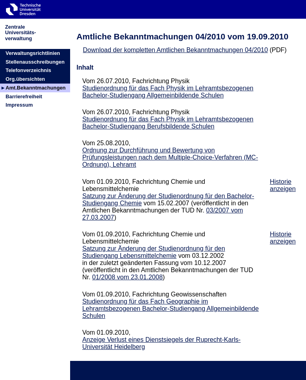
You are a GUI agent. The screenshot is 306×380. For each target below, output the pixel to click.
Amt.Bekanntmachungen (36, 88)
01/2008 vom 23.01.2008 (127, 277)
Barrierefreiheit (24, 96)
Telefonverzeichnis (28, 70)
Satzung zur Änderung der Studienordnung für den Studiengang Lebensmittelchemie (153, 252)
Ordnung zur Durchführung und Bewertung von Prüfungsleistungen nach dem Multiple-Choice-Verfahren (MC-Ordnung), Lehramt (170, 157)
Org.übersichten (25, 79)
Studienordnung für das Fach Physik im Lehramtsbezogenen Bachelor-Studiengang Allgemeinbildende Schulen (167, 92)
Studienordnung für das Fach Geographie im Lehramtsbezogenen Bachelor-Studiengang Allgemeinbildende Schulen (170, 308)
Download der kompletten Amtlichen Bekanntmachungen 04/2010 (175, 50)
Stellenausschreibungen (35, 62)
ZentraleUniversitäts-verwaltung (20, 32)
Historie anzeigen (283, 185)
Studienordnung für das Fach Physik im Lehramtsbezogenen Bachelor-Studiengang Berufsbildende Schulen (167, 123)
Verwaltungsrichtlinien (33, 53)
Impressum (19, 105)
